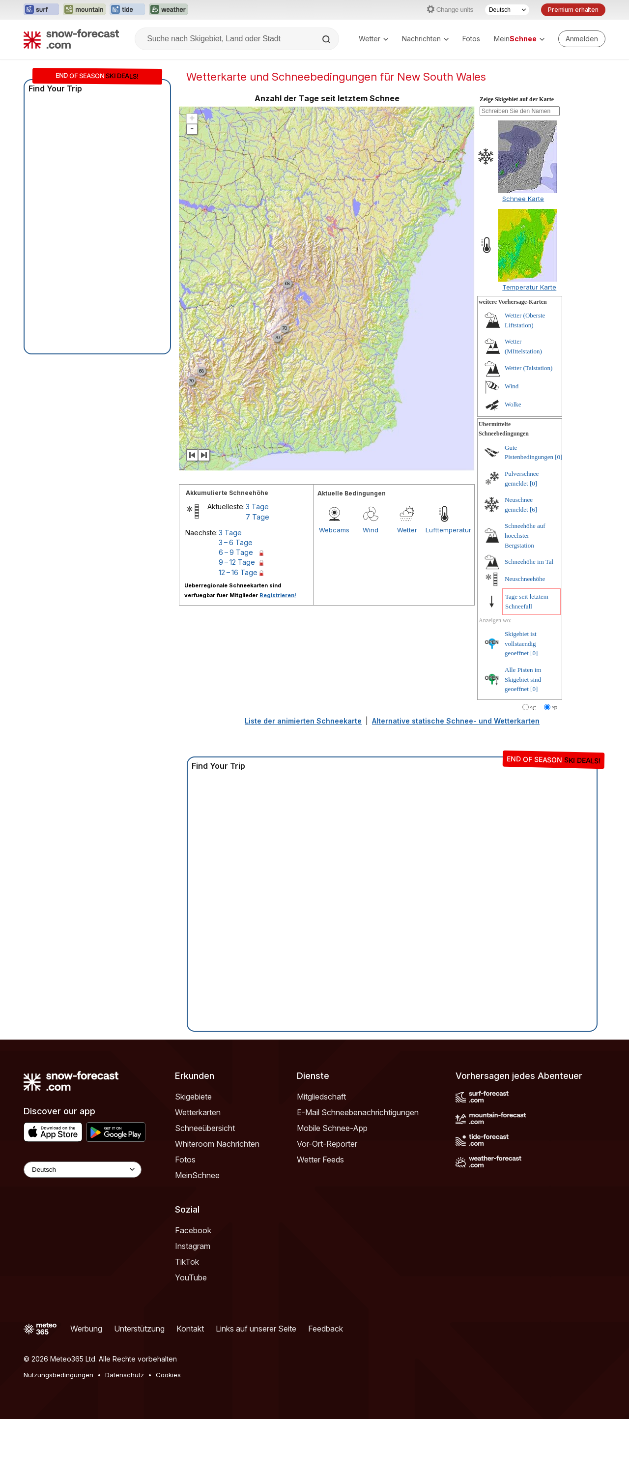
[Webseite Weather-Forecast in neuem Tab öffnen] (168, 9)
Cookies (168, 1435)
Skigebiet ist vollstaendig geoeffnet (521, 703)
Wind (370, 590)
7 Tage (257, 577)
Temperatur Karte (529, 347)
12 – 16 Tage (238, 632)
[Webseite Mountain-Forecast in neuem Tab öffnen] (84, 9)
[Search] (327, 39)
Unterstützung (139, 1388)
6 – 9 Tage (236, 612)
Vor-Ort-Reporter (327, 1204)
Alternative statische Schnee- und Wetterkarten (456, 781)
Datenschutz (124, 1435)
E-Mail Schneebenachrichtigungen (358, 1172)
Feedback (325, 1388)
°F (554, 768)
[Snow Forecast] (71, 39)
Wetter (373, 38)
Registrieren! (277, 655)
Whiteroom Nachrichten (217, 1204)
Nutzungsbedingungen (58, 1435)
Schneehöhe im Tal (529, 621)
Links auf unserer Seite (256, 1388)
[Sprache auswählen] (507, 9)
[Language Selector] (83, 1229)
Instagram (192, 1306)
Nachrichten (425, 38)
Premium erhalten (573, 9)
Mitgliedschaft (321, 1156)
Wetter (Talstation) (528, 428)
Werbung (86, 1388)
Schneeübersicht (205, 1188)
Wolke (513, 464)
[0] (558, 517)
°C (533, 768)
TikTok (187, 1322)
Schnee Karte (523, 258)
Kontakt (190, 1388)
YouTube (191, 1337)
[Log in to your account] (581, 38)
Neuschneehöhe (525, 638)
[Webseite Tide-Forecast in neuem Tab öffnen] (127, 9)
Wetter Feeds (320, 1219)
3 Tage (257, 566)
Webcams (334, 590)
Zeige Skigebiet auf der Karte (517, 159)
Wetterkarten (198, 1172)
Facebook (193, 1290)
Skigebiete (193, 1156)
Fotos (471, 38)
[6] (533, 569)
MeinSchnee (197, 1235)
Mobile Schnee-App (332, 1188)
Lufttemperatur (444, 590)
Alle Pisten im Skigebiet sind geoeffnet (523, 739)
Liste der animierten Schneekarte (303, 781)
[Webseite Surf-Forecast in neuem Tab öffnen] (41, 9)
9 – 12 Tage (237, 622)
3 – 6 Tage (236, 602)
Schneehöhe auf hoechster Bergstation (525, 595)
